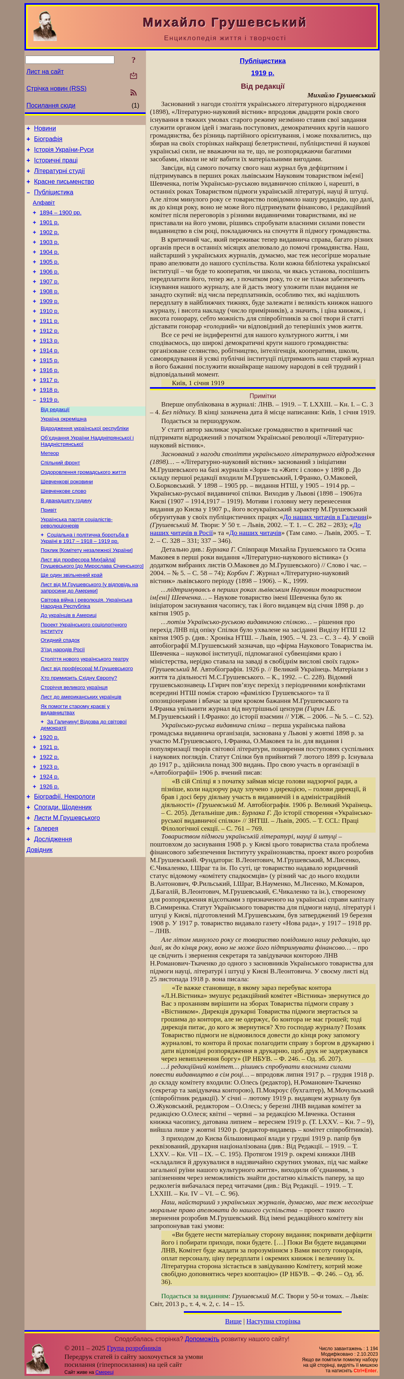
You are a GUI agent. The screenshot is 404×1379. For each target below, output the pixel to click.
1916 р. (49, 400)
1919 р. (49, 433)
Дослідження (53, 908)
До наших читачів (255, 533)
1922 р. (49, 816)
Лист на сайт (45, 71)
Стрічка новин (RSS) (56, 88)
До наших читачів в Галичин (325, 517)
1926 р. (49, 849)
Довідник (39, 920)
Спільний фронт (60, 500)
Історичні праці (56, 165)
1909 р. (49, 322)
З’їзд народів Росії (63, 700)
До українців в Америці (69, 663)
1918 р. (49, 422)
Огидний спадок (60, 690)
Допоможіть (202, 1339)
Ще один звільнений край (72, 621)
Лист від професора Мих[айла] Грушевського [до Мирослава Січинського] (92, 608)
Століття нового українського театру (85, 710)
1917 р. (49, 411)
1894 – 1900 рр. (61, 223)
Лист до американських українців (81, 751)
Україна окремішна (63, 454)
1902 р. (49, 245)
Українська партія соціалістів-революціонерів (76, 565)
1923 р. (49, 827)
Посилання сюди (50, 105)
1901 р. (49, 234)
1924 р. (49, 838)
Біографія (48, 141)
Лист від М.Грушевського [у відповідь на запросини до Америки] (89, 634)
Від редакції (55, 443)
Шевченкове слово (63, 531)
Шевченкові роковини (67, 521)
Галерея (46, 896)
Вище (233, 1321)
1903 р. (49, 256)
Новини (45, 129)
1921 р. (49, 805)
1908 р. (49, 311)
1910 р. (49, 333)
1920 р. (49, 794)
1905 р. (49, 278)
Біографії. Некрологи (64, 860)
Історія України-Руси (64, 153)
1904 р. (49, 267)
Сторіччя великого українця (74, 741)
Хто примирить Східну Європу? (79, 731)
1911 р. (49, 344)
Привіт (49, 552)
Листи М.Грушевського (67, 884)
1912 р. (49, 355)
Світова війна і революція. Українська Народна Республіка (86, 650)
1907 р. (49, 300)
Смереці (104, 1372)
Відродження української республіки (85, 464)
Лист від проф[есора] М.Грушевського (87, 720)
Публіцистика (53, 200)
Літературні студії (59, 176)
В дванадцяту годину (66, 541)
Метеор (50, 490)
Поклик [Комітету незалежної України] (87, 594)
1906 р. (49, 289)
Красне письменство (64, 188)
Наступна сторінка (274, 1321)
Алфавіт (44, 212)
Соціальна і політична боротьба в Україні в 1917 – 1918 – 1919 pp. (85, 581)
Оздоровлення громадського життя (83, 511)
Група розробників (134, 1348)
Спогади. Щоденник (63, 872)
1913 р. (49, 366)
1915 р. (49, 389)
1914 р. (49, 378)
